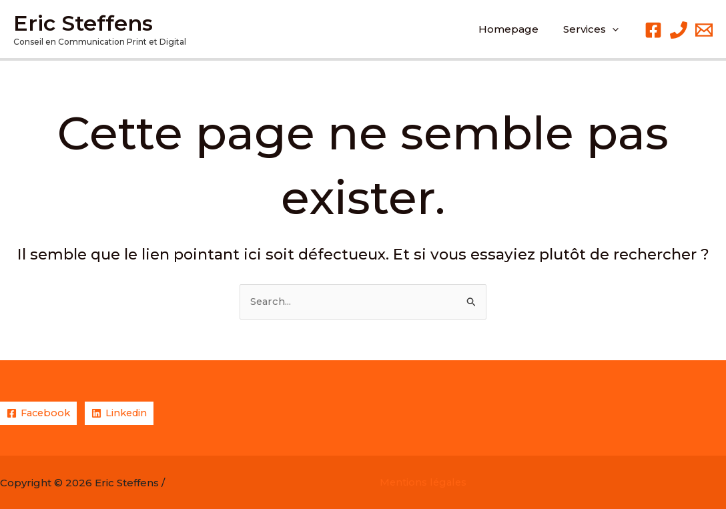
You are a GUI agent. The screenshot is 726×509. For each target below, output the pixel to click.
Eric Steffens (83, 23)
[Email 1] (704, 30)
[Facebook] (653, 30)
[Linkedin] (123, 413)
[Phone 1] (678, 30)
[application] (615, 29)
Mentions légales (424, 482)
